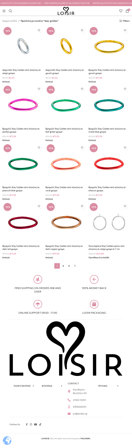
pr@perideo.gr (80, 418)
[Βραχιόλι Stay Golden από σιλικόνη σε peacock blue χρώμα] (22, 164)
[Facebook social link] (27, 428)
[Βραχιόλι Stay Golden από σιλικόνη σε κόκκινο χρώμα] (109, 164)
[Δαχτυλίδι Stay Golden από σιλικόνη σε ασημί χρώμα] (22, 46)
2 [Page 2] (63, 266)
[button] (23, 390)
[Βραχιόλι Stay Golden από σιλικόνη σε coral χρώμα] (66, 164)
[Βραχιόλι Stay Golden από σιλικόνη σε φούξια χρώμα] (22, 105)
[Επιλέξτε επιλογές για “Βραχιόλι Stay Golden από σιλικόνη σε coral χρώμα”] (49, 199)
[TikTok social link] (40, 428)
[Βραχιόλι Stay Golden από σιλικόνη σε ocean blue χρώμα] (109, 105)
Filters (126, 21)
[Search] (10, 11)
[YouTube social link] (35, 428)
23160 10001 (79, 404)
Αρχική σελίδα (9, 20)
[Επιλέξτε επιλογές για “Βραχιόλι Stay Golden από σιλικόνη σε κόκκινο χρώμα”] (93, 199)
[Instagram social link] (31, 428)
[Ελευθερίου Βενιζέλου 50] (69, 395)
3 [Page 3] (69, 266)
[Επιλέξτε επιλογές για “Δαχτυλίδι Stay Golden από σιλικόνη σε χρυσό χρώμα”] (49, 81)
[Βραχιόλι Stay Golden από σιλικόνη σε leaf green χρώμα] (66, 105)
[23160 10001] (69, 404)
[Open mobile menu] (4, 11)
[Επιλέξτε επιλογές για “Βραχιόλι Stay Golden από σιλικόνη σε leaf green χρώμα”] (49, 140)
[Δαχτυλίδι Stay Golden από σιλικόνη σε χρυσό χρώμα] (66, 46)
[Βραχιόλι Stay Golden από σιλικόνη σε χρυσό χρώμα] (109, 46)
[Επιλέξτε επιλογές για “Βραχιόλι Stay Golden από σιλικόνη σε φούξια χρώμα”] (6, 140)
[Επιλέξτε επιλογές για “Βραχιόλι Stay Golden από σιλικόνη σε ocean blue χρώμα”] (93, 140)
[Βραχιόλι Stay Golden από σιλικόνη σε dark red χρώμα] (22, 223)
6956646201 (79, 411)
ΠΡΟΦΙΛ (102, 390)
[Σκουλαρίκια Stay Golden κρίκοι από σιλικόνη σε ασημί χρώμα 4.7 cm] (109, 223)
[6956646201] (69, 411)
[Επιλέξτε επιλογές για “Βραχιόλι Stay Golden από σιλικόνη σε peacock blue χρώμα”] (6, 199)
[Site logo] (66, 10)
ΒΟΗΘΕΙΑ (47, 390)
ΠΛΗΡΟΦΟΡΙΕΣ (22, 390)
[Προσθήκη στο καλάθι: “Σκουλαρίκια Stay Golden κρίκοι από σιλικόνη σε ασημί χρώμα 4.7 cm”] (100, 258)
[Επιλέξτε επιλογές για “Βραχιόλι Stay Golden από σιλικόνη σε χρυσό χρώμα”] (93, 81)
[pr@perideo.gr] (69, 418)
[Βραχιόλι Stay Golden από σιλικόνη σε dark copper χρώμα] (66, 223)
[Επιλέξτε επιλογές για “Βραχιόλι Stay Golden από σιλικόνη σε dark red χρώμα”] (6, 258)
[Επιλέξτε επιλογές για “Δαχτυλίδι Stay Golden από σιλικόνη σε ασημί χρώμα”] (6, 81)
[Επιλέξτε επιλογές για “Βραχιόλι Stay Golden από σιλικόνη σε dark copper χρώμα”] (49, 258)
